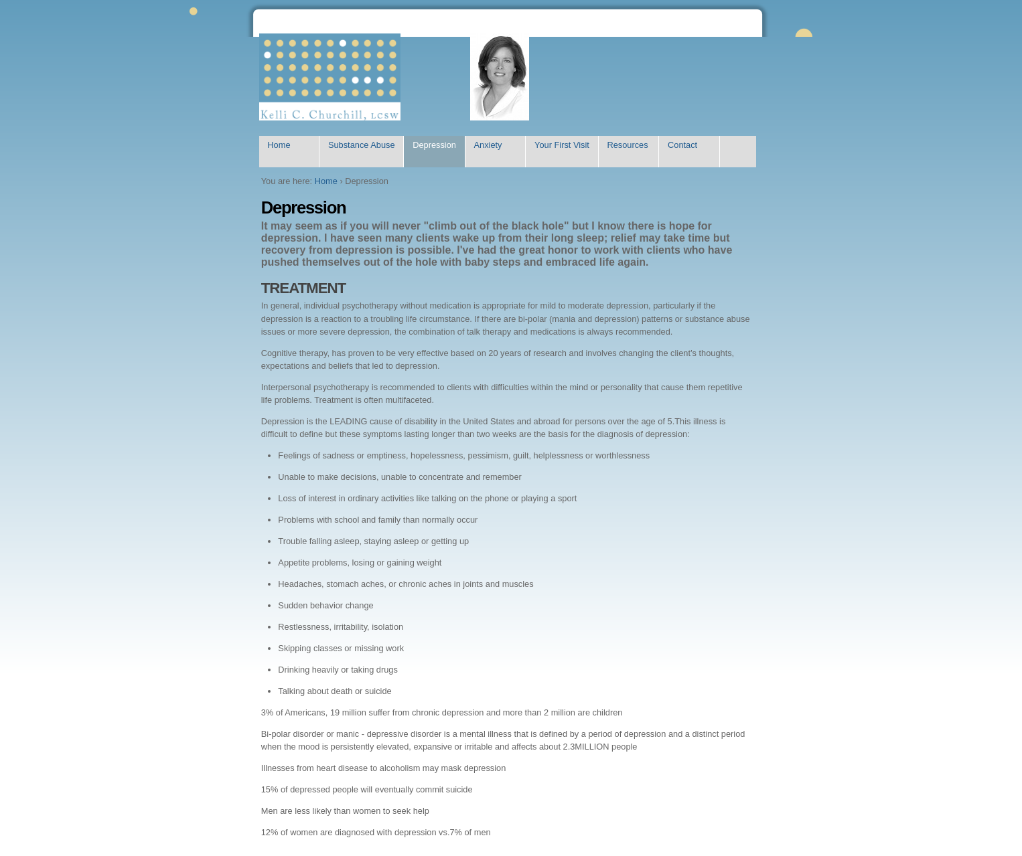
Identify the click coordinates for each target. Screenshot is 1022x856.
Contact (682, 145)
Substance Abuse (361, 145)
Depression (434, 145)
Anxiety (487, 145)
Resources (627, 145)
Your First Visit (561, 145)
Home (278, 145)
